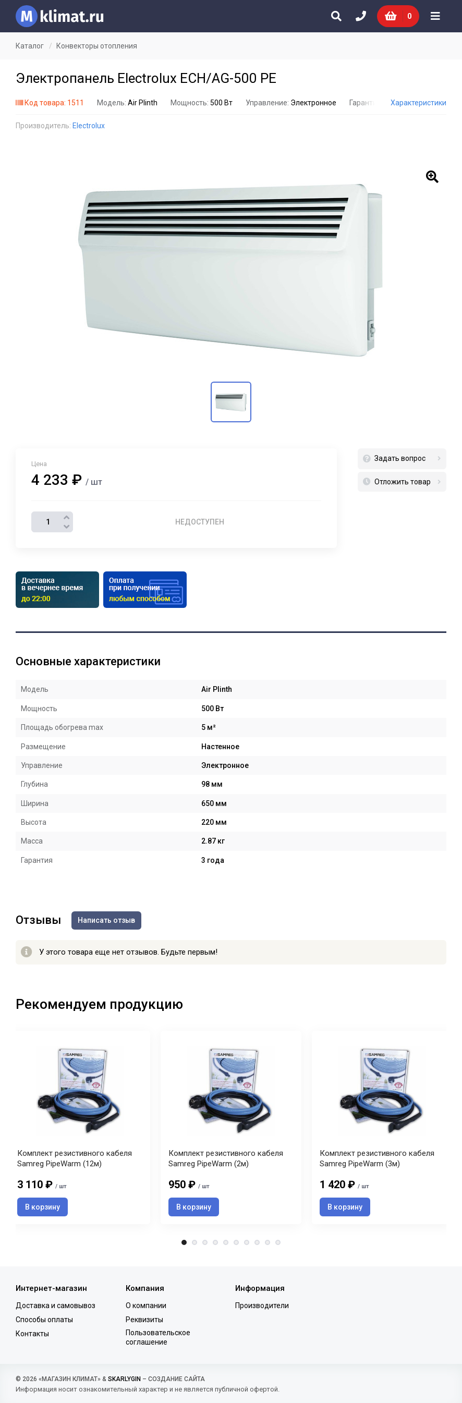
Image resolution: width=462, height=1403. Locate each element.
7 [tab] (246, 1242)
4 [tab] (215, 1242)
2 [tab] (194, 1242)
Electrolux (88, 125)
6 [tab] (236, 1242)
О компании (146, 1305)
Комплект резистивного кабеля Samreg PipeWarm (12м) (74, 1158)
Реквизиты (144, 1319)
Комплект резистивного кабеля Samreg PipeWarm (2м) (225, 1158)
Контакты (32, 1333)
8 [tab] (257, 1242)
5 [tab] (225, 1242)
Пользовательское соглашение (158, 1337)
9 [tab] (267, 1242)
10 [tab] (278, 1242)
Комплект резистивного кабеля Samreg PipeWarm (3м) (377, 1158)
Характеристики (418, 103)
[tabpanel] (231, 1127)
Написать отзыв (106, 920)
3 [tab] (205, 1242)
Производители (262, 1305)
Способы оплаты (44, 1319)
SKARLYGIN (124, 1379)
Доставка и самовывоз (55, 1305)
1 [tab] (184, 1242)
